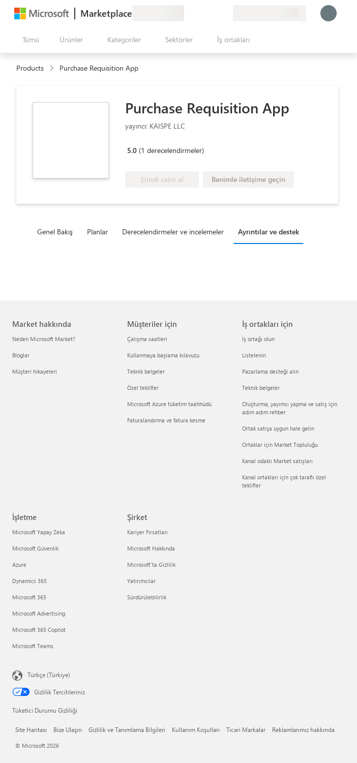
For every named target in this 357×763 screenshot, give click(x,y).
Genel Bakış (55, 231)
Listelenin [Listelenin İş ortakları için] (254, 355)
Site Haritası (31, 729)
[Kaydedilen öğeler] (213, 13)
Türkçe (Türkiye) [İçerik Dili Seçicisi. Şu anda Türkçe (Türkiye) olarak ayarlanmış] (48, 674)
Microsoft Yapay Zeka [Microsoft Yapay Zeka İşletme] (38, 532)
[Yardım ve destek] (200, 13)
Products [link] (30, 68)
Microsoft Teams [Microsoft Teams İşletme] (32, 646)
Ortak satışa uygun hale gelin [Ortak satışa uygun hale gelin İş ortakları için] (278, 428)
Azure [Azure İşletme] (19, 564)
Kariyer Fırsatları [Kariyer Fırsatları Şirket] (147, 532)
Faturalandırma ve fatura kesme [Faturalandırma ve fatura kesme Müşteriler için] (166, 420)
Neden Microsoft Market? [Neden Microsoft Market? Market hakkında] (43, 339)
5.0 (132, 150)
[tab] (57, 231)
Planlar (97, 231)
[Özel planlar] (225, 13)
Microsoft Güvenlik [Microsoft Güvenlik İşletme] (35, 548)
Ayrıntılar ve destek (268, 231)
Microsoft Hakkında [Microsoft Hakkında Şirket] (151, 548)
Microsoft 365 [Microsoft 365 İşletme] (29, 597)
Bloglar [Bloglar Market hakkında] (20, 355)
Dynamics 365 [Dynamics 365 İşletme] (29, 581)
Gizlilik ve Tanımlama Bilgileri (126, 729)
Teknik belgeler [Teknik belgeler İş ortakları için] (261, 387)
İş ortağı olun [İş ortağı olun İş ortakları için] (258, 339)
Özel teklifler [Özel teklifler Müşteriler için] (143, 387)
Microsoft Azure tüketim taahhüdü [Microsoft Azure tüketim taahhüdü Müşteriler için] (169, 404)
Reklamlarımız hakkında (303, 729)
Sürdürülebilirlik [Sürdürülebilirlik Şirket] (146, 597)
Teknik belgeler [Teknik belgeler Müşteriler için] (146, 371)
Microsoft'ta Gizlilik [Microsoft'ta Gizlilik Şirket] (151, 564)
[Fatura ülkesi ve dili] (269, 13)
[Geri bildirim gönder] (188, 13)
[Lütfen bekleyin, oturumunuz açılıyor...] (328, 13)
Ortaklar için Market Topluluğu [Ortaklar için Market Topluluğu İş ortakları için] (280, 444)
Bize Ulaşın (67, 729)
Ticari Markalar (245, 729)
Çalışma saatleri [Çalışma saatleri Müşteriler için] (147, 339)
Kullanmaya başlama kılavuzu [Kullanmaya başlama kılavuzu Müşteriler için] (163, 355)
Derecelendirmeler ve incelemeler (173, 231)
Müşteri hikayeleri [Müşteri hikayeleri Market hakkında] (34, 371)
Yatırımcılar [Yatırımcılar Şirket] (141, 581)
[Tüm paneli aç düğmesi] (28, 39)
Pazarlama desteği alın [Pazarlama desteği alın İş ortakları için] (270, 371)
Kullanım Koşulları (196, 729)
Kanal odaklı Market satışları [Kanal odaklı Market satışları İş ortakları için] (277, 461)
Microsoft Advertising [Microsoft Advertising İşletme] (38, 613)
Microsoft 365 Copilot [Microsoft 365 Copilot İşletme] (39, 629)
